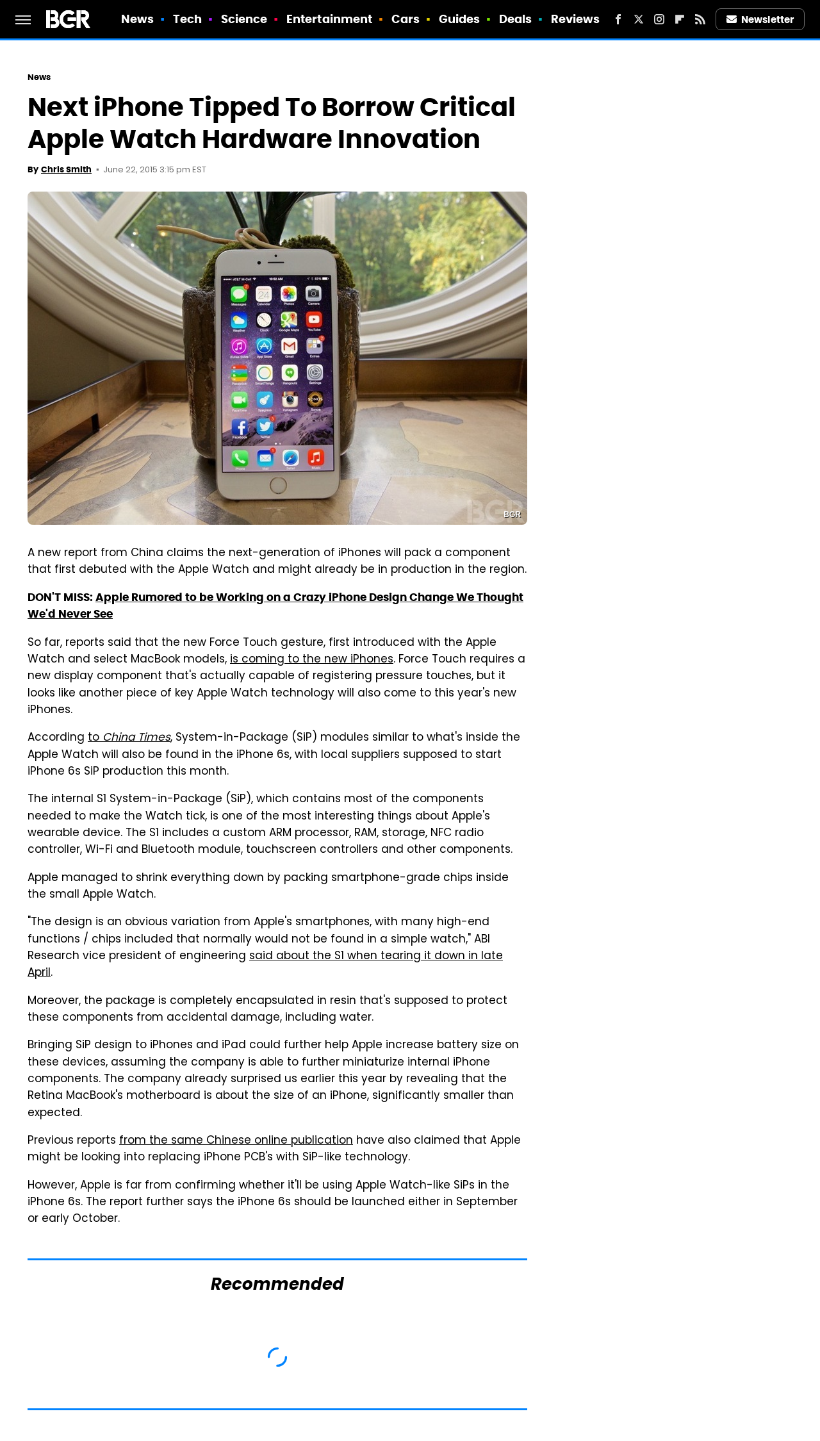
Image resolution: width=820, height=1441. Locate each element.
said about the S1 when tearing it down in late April (265, 965)
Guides (459, 19)
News (137, 19)
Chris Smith (66, 169)
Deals (515, 19)
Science (244, 19)
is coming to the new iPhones (311, 660)
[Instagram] (659, 19)
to (129, 738)
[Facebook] (618, 19)
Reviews (575, 19)
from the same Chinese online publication (236, 1141)
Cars (405, 19)
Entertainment (329, 19)
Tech (187, 19)
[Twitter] (639, 19)
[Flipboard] (680, 19)
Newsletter (760, 19)
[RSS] (700, 19)
